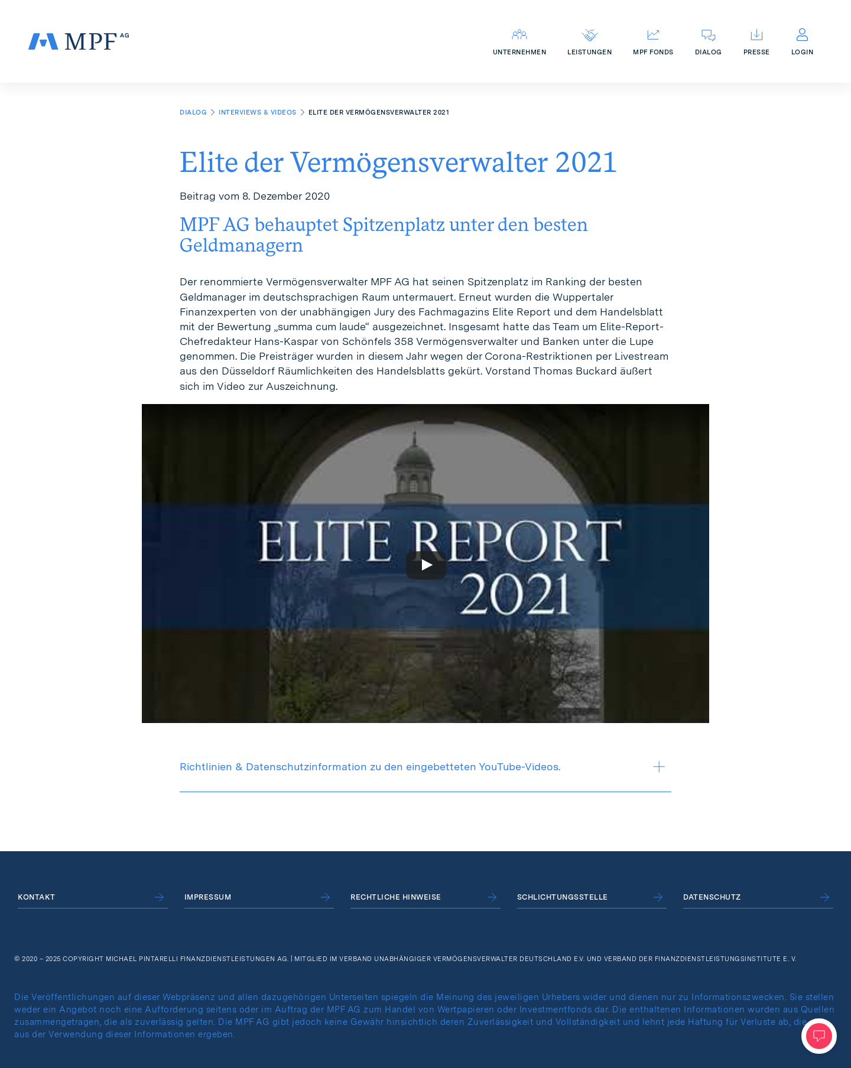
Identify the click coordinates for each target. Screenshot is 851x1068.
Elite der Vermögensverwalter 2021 (398, 162)
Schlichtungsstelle (562, 897)
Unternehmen (520, 52)
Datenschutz (712, 897)
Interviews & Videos (258, 112)
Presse (756, 52)
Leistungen (589, 52)
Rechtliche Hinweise (395, 897)
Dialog (708, 52)
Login (802, 52)
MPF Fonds (653, 52)
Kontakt (37, 897)
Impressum (208, 897)
